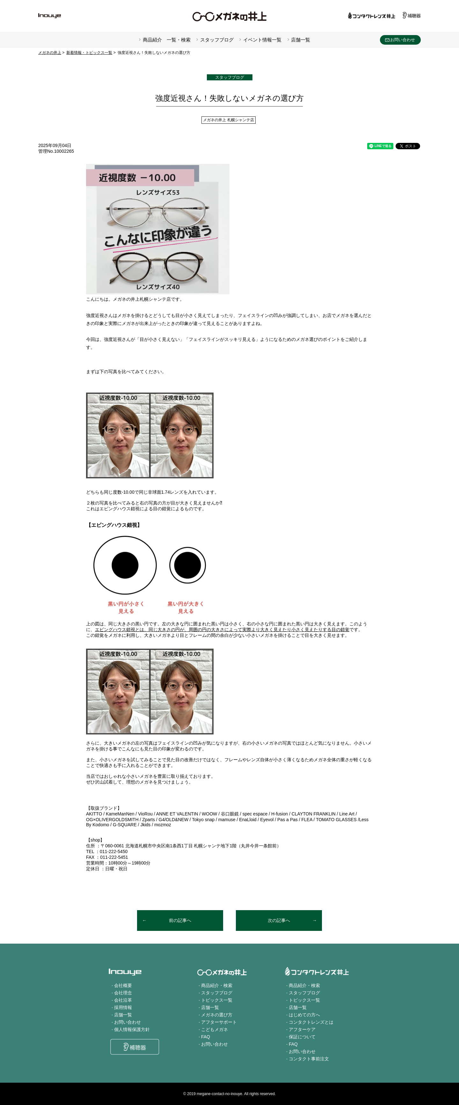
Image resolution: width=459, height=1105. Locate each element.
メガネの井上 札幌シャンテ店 (228, 120)
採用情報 (123, 1007)
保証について (302, 1036)
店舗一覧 (300, 39)
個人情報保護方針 (132, 1029)
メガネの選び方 (216, 1014)
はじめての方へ (304, 1014)
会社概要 (123, 985)
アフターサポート (219, 1022)
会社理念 (123, 992)
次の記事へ (279, 920)
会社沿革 (123, 1000)
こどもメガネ (214, 1029)
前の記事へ (180, 920)
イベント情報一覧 (262, 39)
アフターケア (302, 1029)
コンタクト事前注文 (309, 1058)
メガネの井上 (49, 52)
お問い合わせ (402, 39)
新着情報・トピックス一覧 (89, 52)
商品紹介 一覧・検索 (167, 39)
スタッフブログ (217, 39)
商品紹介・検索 (216, 985)
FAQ (205, 1036)
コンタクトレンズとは (311, 1022)
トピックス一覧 (216, 1000)
